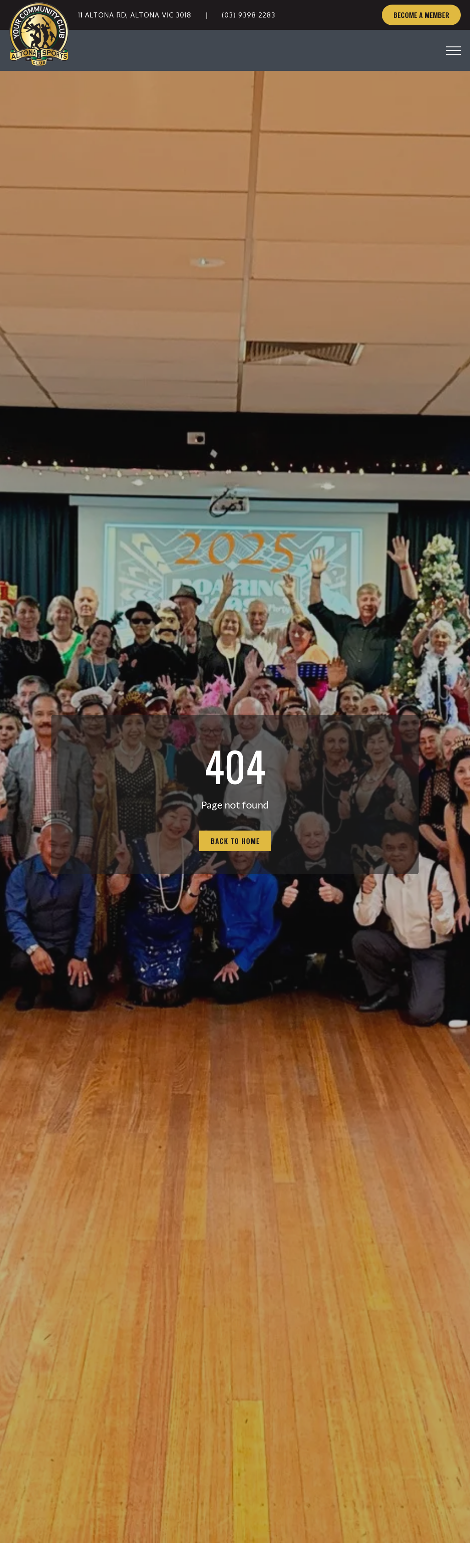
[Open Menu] (453, 50)
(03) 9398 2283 (248, 15)
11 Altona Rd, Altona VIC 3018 (134, 15)
